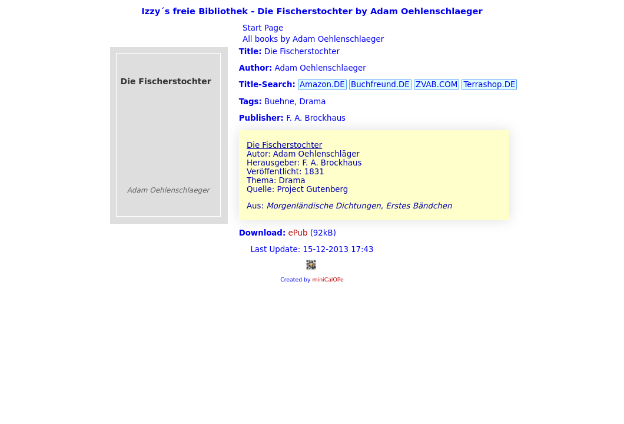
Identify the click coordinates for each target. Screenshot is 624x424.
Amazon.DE (322, 84)
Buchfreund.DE (380, 84)
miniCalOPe (327, 279)
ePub (298, 232)
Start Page (261, 28)
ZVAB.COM (436, 84)
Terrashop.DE (489, 84)
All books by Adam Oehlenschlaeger (312, 39)
